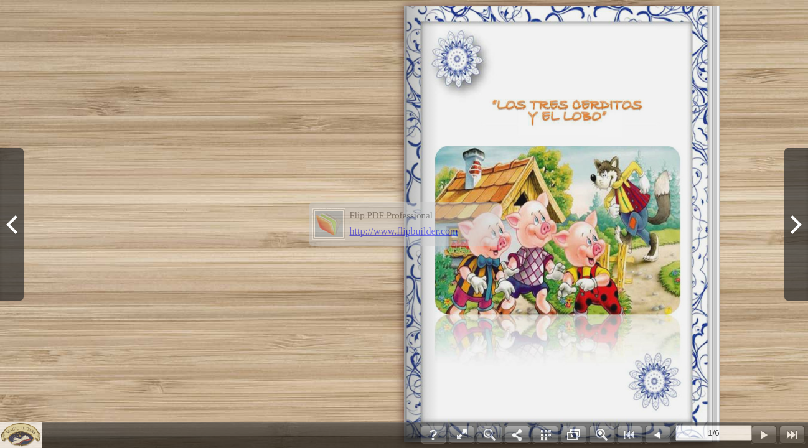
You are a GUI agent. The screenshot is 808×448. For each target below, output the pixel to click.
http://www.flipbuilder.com (404, 231)
